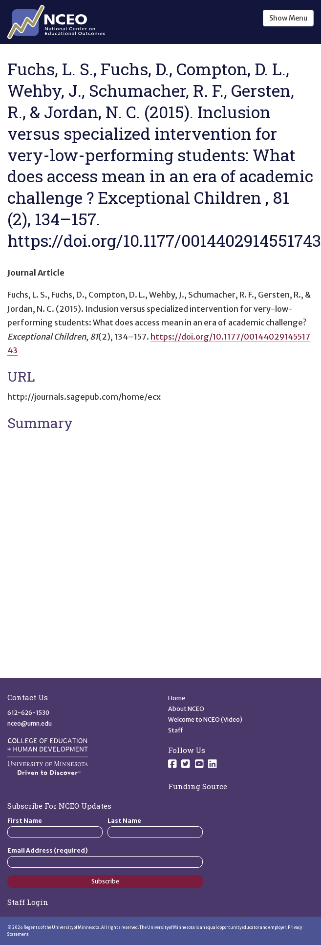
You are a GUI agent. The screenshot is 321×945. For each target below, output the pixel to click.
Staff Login (27, 902)
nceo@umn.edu (29, 723)
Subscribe (105, 881)
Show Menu (288, 18)
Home (176, 698)
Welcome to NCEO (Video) (205, 719)
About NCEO (186, 708)
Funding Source (197, 786)
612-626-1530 (28, 712)
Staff (175, 730)
